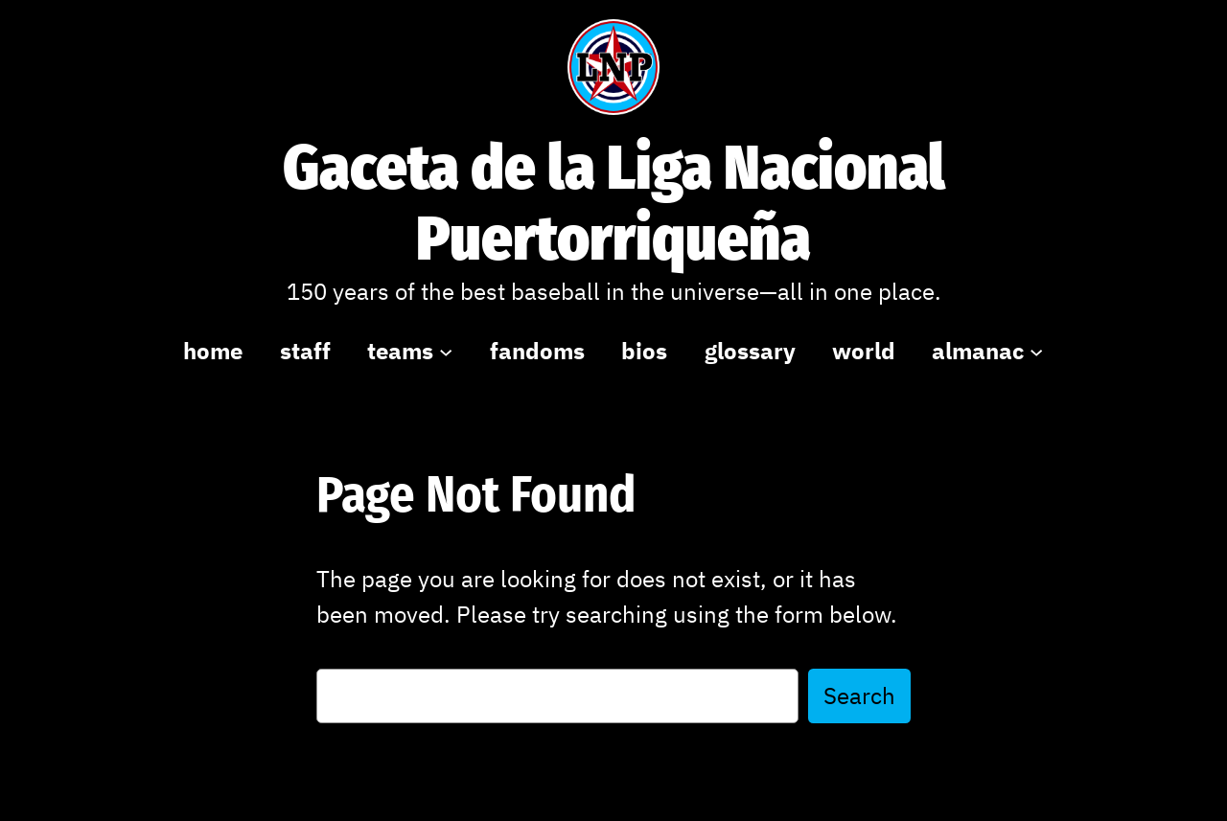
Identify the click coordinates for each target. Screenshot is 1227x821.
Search (859, 695)
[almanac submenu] (1036, 350)
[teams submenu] (445, 350)
